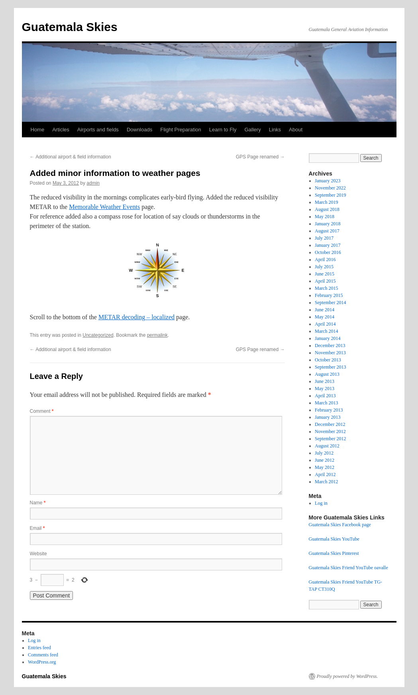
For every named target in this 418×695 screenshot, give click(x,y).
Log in (321, 503)
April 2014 (325, 324)
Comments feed (43, 655)
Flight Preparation (180, 130)
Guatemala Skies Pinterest (334, 553)
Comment (42, 411)
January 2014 (327, 338)
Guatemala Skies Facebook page (340, 524)
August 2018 (327, 209)
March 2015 (326, 288)
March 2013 (326, 403)
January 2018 (327, 223)
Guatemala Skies (70, 26)
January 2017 (327, 245)
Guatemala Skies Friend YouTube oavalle (348, 567)
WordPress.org (42, 662)
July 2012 (324, 453)
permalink (157, 335)
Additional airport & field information (70, 157)
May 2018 (324, 216)
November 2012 (330, 431)
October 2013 (328, 360)
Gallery (252, 130)
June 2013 (324, 381)
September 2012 (330, 438)
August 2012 (327, 446)
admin (93, 183)
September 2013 (330, 367)
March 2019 (326, 202)
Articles (60, 130)
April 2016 (325, 259)
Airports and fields (98, 130)
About (295, 130)
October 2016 (328, 252)
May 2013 (324, 388)
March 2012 (326, 481)
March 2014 (326, 331)
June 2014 (324, 309)
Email (37, 528)
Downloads (139, 130)
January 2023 (327, 181)
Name (38, 503)
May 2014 (324, 317)
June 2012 (324, 460)
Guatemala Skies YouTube (334, 539)
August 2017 (327, 231)
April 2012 (325, 474)
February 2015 (329, 295)
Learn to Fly (223, 130)
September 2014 (330, 302)
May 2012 (324, 467)
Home (38, 130)
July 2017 (324, 238)
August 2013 (327, 374)
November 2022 (330, 188)
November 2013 (330, 352)
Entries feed (39, 647)
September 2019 (330, 195)
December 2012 (330, 424)
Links (275, 130)
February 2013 (329, 410)
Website (38, 553)
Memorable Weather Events (104, 206)
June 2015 (324, 274)
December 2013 (330, 345)
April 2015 (325, 281)
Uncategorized (97, 335)
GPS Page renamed (260, 157)
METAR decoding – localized (136, 317)
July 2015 (324, 266)
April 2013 (325, 395)
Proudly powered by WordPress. (347, 676)
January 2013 (327, 417)
